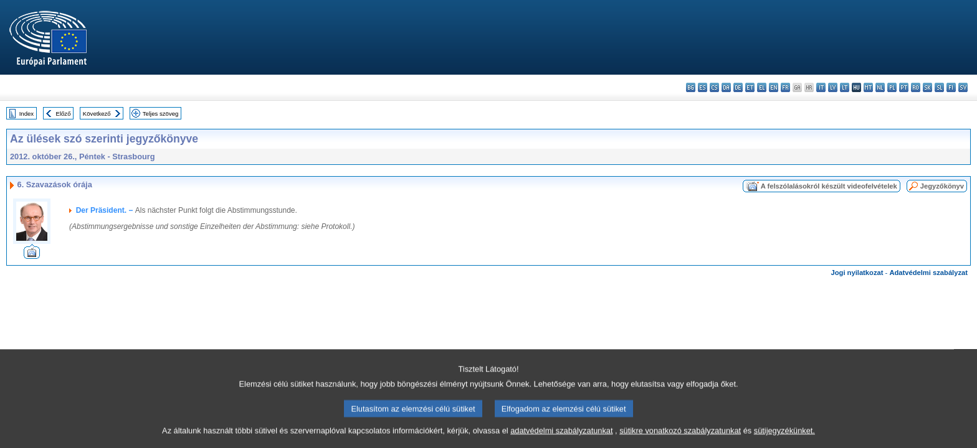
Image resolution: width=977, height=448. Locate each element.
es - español (702, 87)
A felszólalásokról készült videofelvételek (829, 186)
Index (26, 113)
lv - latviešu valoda (832, 87)
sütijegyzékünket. (784, 439)
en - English (773, 87)
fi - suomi (951, 87)
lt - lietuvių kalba (844, 87)
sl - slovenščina (939, 87)
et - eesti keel (750, 87)
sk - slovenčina (927, 87)
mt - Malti (868, 87)
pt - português (903, 87)
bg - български (690, 87)
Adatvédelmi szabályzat (928, 272)
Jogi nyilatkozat (857, 272)
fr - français (785, 87)
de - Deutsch (738, 87)
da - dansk (726, 87)
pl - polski (892, 87)
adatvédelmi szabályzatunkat (561, 439)
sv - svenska (963, 87)
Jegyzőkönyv (942, 186)
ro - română (915, 87)
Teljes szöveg (161, 113)
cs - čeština (714, 87)
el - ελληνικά (761, 87)
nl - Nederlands (880, 87)
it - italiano (821, 87)
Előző (63, 113)
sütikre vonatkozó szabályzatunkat (680, 439)
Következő (97, 113)
